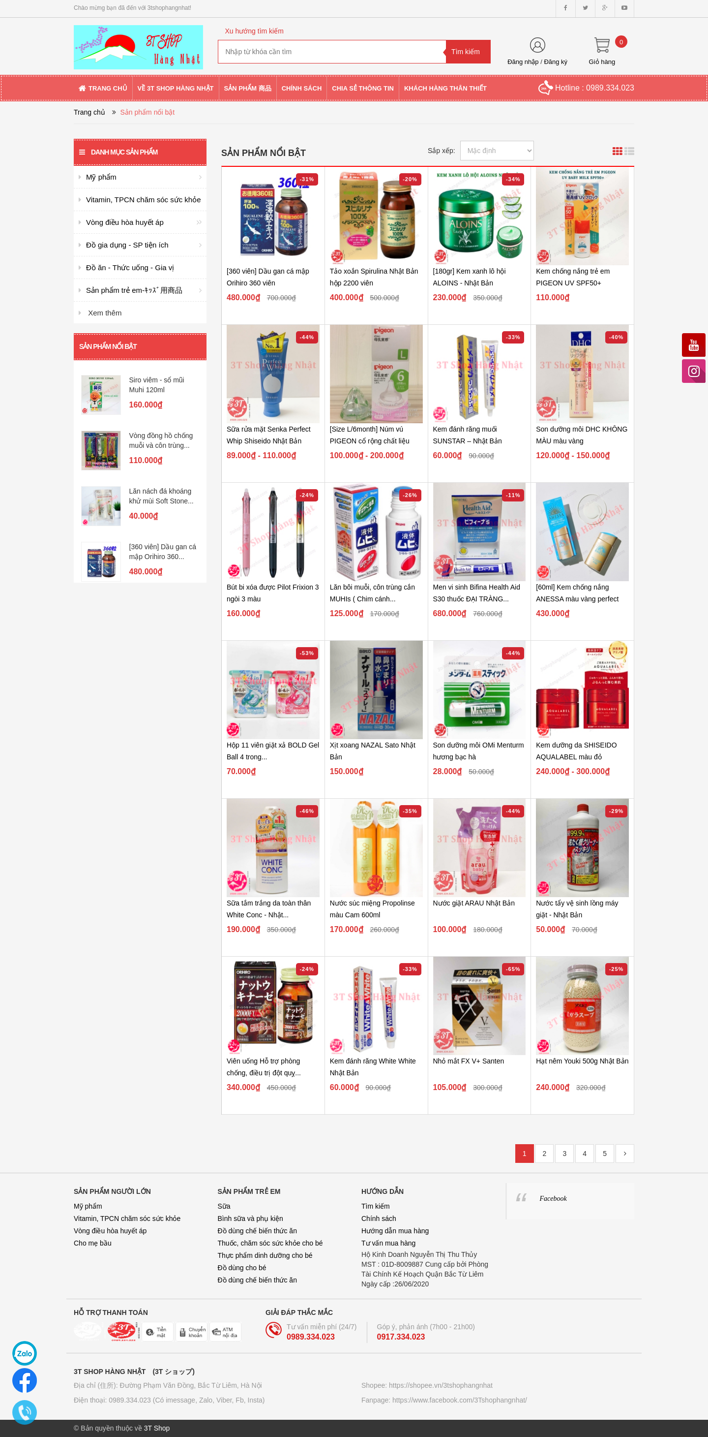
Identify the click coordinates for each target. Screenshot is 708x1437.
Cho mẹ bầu (93, 1243)
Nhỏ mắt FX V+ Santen (468, 1061)
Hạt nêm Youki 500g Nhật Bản (582, 1061)
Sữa (224, 1206)
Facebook (553, 1198)
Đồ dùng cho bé (242, 1268)
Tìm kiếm (375, 1206)
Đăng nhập (522, 61)
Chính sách (378, 1218)
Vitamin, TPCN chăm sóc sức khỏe (127, 1218)
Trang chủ (89, 112)
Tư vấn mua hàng (388, 1243)
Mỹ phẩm (88, 1206)
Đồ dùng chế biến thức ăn (257, 1231)
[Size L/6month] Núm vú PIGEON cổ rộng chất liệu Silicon (370, 441)
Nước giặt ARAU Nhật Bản (474, 903)
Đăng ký (555, 61)
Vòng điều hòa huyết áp (110, 1231)
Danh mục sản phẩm (118, 152)
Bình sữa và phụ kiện (250, 1218)
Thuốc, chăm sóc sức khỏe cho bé (270, 1243)
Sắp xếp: (441, 151)
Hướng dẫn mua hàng (395, 1231)
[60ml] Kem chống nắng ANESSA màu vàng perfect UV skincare (577, 599)
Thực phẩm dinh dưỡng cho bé (265, 1255)
